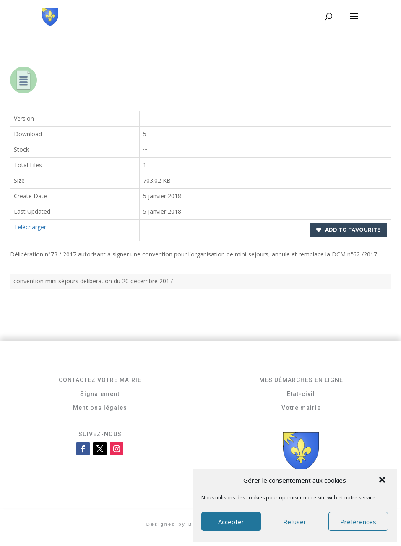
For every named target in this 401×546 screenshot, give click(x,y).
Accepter (231, 522)
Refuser (294, 522)
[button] (383, 481)
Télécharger (30, 227)
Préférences (358, 522)
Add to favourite (348, 230)
